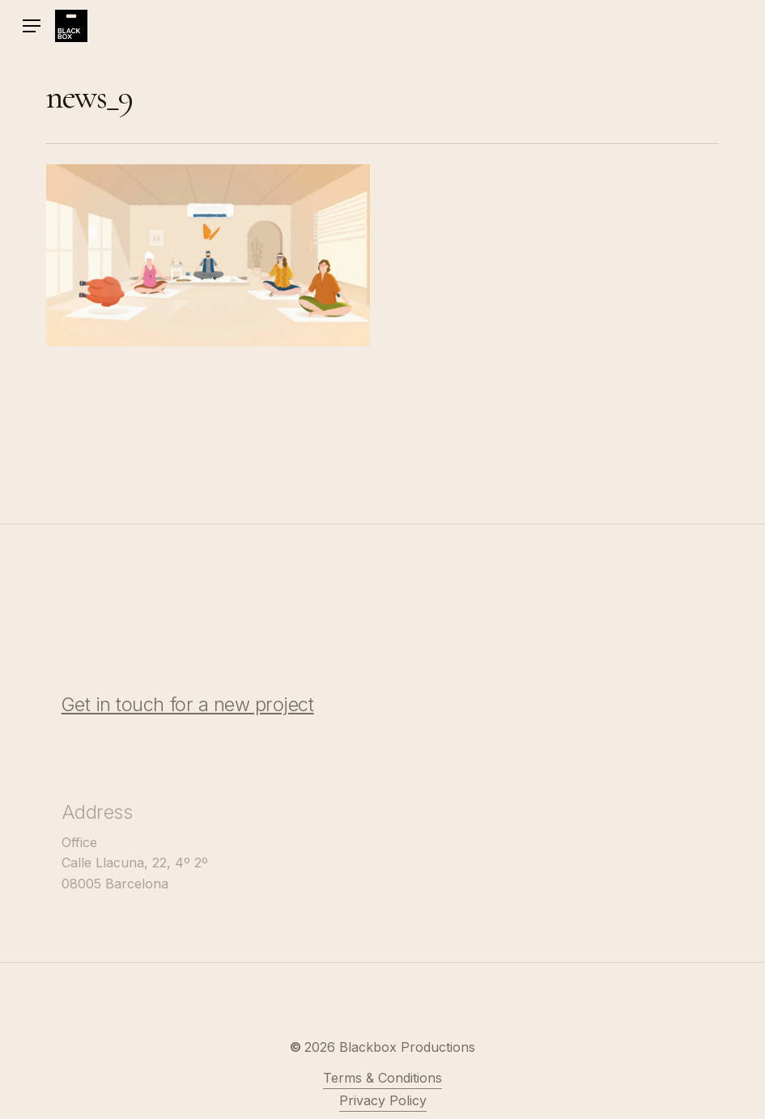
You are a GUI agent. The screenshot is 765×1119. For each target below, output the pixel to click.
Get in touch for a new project (188, 721)
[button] (31, 26)
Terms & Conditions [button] (382, 1095)
